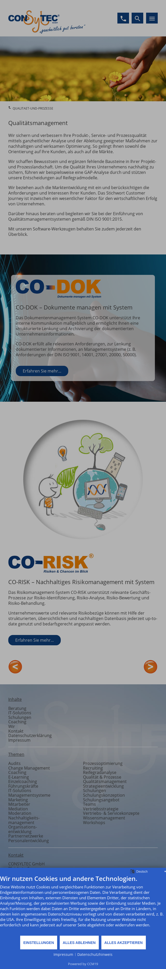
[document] (83, 904)
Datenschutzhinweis (94, 954)
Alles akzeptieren (123, 943)
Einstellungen (38, 943)
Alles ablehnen (79, 943)
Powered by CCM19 (83, 964)
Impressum (63, 954)
